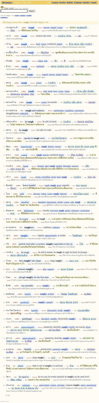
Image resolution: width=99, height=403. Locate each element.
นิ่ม (23, 169)
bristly (61, 155)
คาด (22, 388)
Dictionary (7, 2)
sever (59, 185)
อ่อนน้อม (25, 94)
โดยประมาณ (36, 330)
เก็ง (36, 388)
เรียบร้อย (45, 52)
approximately (51, 235)
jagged (59, 44)
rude (45, 61)
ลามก (86, 194)
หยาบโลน (78, 194)
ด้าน (71, 44)
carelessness (59, 110)
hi (71, 244)
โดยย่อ (64, 294)
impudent (42, 202)
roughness (4, 17)
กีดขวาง (86, 319)
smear (20, 365)
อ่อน (12, 169)
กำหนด (70, 269)
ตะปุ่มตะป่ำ (82, 27)
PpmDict (86, 2)
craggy (60, 27)
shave (20, 357)
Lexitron (55, 2)
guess (83, 385)
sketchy (51, 146)
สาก (67, 66)
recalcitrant (85, 210)
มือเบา (13, 188)
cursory (58, 146)
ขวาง (93, 319)
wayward (54, 210)
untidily (53, 319)
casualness (69, 110)
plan (44, 269)
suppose (50, 269)
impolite (25, 202)
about (88, 327)
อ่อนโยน (89, 121)
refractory (75, 210)
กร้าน (68, 36)
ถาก (76, 261)
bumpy (65, 74)
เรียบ (12, 30)
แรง (78, 185)
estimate (26, 385)
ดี (64, 61)
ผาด (92, 146)
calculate (60, 385)
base (55, 91)
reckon (53, 385)
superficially (26, 146)
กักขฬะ (90, 91)
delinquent (29, 210)
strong (37, 177)
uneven (46, 27)
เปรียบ (19, 380)
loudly (60, 310)
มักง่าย (69, 302)
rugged (53, 27)
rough (17, 15)
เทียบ (12, 380)
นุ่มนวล (80, 121)
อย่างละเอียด (54, 330)
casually (49, 302)
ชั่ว (56, 61)
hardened (40, 66)
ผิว (82, 146)
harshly (34, 310)
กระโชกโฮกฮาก (59, 138)
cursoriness (79, 110)
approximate (44, 385)
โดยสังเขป (77, 235)
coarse (43, 44)
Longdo (93, 2)
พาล (12, 213)
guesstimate (91, 385)
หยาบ (76, 44)
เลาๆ (20, 330)
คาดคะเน (30, 388)
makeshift (24, 113)
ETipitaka (78, 2)
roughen (22, 15)
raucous (75, 166)
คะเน (63, 269)
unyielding (46, 177)
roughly (29, 15)
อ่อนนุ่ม (91, 102)
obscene (36, 194)
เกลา (71, 261)
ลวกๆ (86, 146)
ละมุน (18, 169)
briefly (28, 294)
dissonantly (52, 310)
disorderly (45, 319)
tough (23, 177)
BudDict (70, 2)
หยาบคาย (91, 202)
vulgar (40, 61)
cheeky (60, 202)
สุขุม (32, 94)
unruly (67, 210)
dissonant (67, 166)
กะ (12, 388)
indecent (63, 194)
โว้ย (81, 244)
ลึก (17, 149)
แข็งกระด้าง (21, 255)
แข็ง (82, 44)
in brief (51, 294)
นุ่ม (79, 36)
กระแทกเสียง (83, 310)
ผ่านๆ (77, 146)
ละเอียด (79, 155)
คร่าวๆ (71, 146)
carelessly (24, 302)
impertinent (51, 202)
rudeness (56, 227)
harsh (50, 91)
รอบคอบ (91, 349)
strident (59, 166)
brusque (40, 166)
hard (38, 44)
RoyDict (62, 2)
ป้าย (71, 366)
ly (24, 235)
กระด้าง (61, 36)
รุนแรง (84, 185)
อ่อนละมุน (15, 94)
